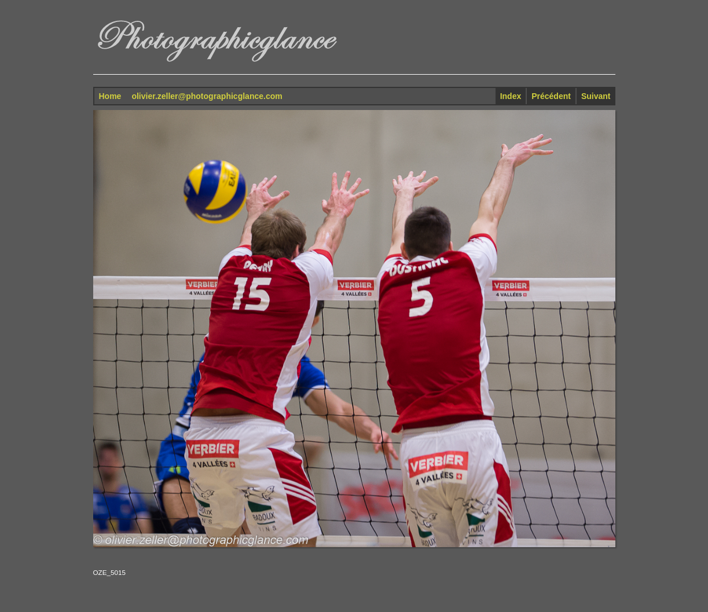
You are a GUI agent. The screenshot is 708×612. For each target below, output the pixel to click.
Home (110, 96)
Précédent (551, 96)
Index (511, 96)
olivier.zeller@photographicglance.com (206, 96)
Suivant (596, 96)
